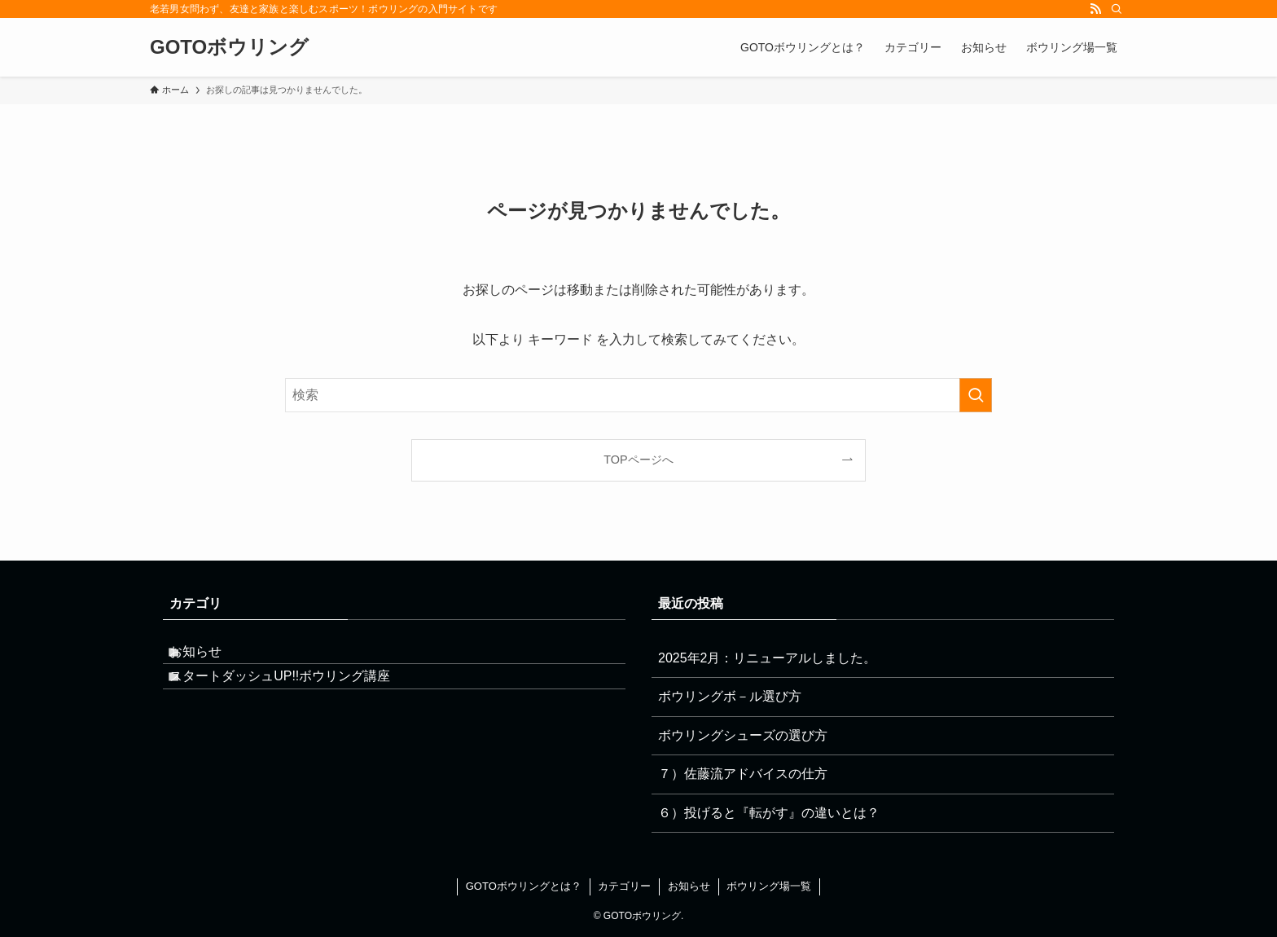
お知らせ (212, 658)
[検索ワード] (638, 395)
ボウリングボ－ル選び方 (729, 696)
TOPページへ (638, 459)
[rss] (1095, 9)
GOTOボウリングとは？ (523, 886)
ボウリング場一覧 (768, 886)
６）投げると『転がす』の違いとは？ (769, 813)
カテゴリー (624, 886)
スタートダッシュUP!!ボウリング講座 (296, 696)
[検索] (1116, 9)
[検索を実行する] (975, 395)
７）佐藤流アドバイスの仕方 (742, 774)
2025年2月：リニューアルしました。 (767, 658)
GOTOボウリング (229, 47)
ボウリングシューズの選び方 (742, 735)
